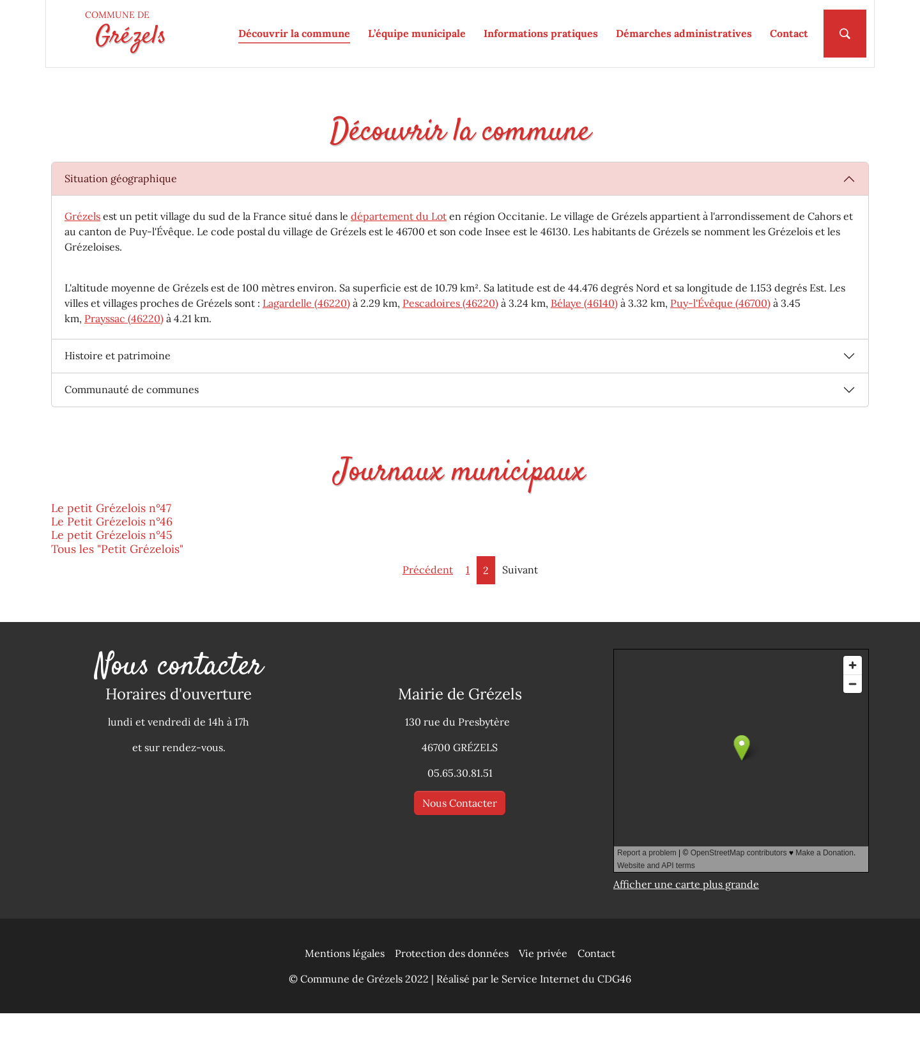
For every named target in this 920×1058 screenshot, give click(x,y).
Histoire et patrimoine (118, 400)
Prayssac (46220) (124, 363)
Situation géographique (121, 223)
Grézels (82, 260)
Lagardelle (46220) (306, 347)
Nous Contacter (459, 848)
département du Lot (399, 260)
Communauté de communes (132, 434)
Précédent (427, 614)
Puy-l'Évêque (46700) (720, 347)
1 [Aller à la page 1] (468, 614)
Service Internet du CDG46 (566, 1023)
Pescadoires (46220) (450, 347)
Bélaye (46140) (584, 347)
